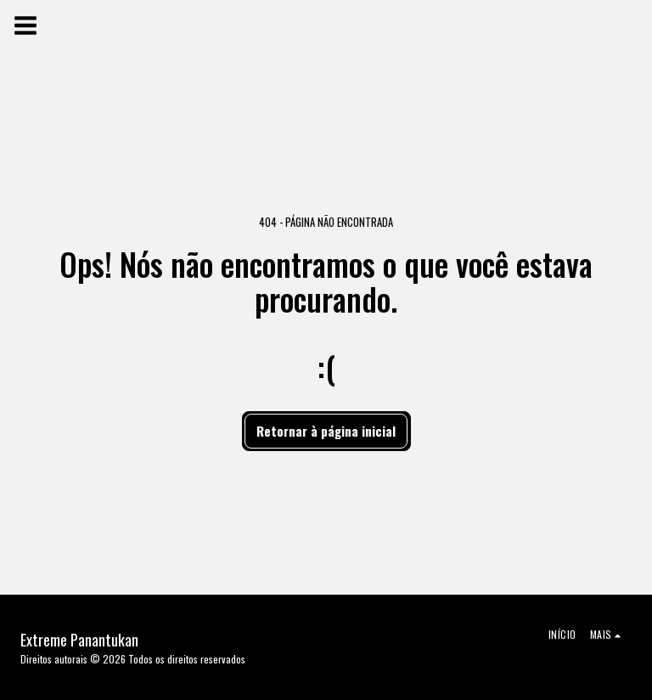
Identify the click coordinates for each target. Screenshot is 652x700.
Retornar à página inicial (326, 430)
